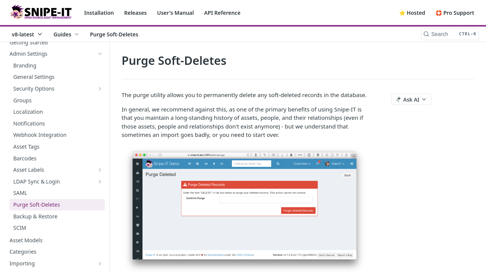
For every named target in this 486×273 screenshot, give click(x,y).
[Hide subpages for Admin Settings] (100, 54)
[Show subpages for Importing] (100, 263)
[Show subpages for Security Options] (100, 89)
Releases (135, 12)
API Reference (222, 12)
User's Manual (175, 12)
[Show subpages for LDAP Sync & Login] (100, 182)
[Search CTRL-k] (449, 34)
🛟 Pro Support (454, 12)
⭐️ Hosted (412, 12)
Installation (99, 12)
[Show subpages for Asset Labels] (100, 170)
